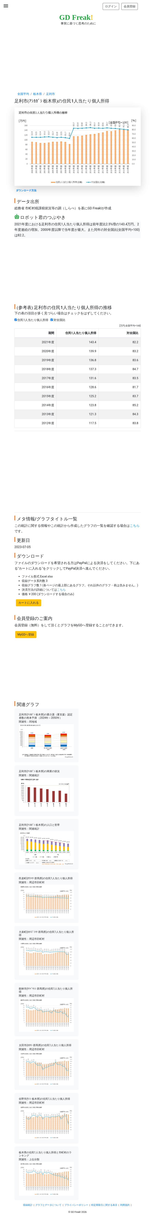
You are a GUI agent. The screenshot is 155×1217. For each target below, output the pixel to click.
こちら (135, 526)
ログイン (111, 6)
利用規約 (125, 1205)
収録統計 (28, 1205)
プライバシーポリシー (76, 1205)
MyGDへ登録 (26, 634)
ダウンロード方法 (26, 190)
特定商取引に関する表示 (104, 1205)
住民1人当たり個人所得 (32, 320)
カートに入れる (28, 602)
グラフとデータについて (48, 1205)
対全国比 (59, 320)
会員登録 (129, 6)
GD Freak (76, 17)
